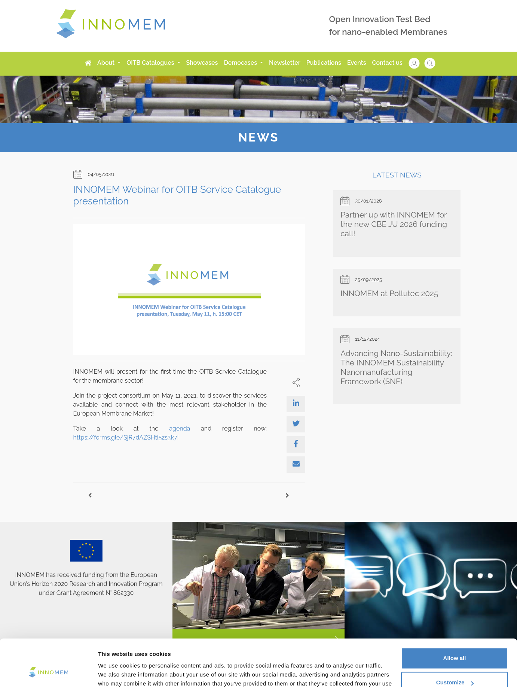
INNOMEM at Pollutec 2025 (389, 293)
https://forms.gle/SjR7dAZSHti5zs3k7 (125, 437)
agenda (179, 428)
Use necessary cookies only (454, 666)
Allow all (454, 617)
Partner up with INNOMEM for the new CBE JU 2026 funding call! (393, 224)
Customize (455, 641)
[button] (418, 62)
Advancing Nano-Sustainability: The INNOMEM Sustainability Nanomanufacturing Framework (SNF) (396, 367)
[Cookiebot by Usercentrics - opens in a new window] (48, 672)
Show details (115, 672)
